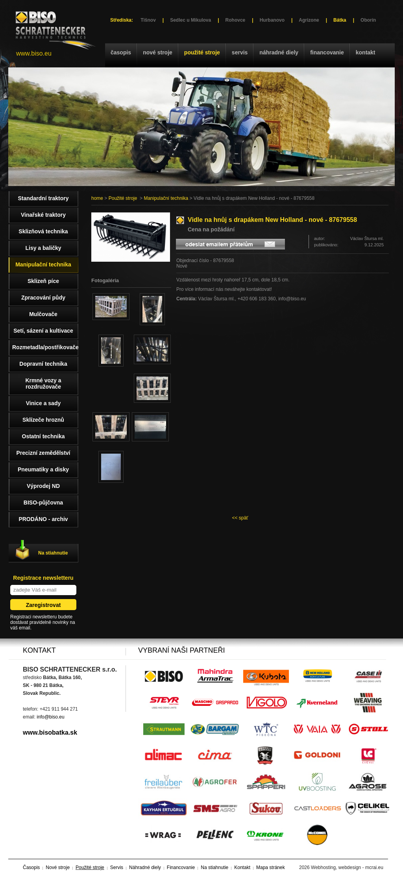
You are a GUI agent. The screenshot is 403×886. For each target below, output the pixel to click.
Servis (240, 52)
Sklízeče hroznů (43, 420)
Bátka (339, 20)
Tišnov (147, 20)
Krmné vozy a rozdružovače (43, 383)
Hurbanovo (272, 20)
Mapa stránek (270, 867)
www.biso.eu (34, 53)
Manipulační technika (166, 198)
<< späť (240, 518)
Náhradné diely (278, 52)
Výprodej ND (43, 486)
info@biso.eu (50, 717)
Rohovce (236, 20)
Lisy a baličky (43, 248)
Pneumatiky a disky (43, 469)
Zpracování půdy (43, 297)
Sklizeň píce (43, 281)
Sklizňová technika (43, 231)
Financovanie (327, 52)
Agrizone (309, 20)
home (97, 198)
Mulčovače (43, 314)
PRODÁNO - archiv (43, 519)
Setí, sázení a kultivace (43, 331)
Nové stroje (157, 52)
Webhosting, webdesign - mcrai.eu (347, 867)
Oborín (368, 20)
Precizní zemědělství (43, 453)
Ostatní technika (43, 436)
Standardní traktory (43, 198)
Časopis (121, 52)
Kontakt (365, 52)
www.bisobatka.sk (50, 732)
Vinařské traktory (43, 215)
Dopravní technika (43, 364)
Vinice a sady (43, 403)
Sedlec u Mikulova (190, 20)
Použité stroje (202, 52)
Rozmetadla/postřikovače (45, 347)
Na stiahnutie (53, 553)
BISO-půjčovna (43, 502)
